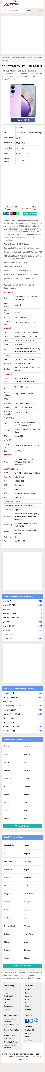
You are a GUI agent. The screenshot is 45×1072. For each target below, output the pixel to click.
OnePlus (7, 778)
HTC (6, 786)
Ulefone (7, 819)
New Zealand (9, 926)
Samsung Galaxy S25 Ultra (10, 1046)
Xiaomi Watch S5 (10, 710)
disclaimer (29, 1040)
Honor (26, 794)
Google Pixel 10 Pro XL (11, 1031)
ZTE (25, 811)
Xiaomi (7, 770)
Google (27, 786)
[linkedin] (36, 1022)
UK (5, 886)
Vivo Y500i (7, 630)
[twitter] (31, 1022)
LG (26, 1003)
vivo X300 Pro (9, 1039)
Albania (27, 926)
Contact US (29, 1030)
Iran (25, 918)
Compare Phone (30, 214)
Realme (27, 754)
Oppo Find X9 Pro (10, 1042)
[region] (23, 34)
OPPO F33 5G (9, 722)
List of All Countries (22, 965)
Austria (7, 918)
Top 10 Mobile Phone (11, 1015)
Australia (27, 878)
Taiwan (27, 950)
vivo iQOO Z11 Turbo (12, 618)
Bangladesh (9, 845)
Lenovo (7, 802)
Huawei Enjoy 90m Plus (13, 714)
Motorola (7, 794)
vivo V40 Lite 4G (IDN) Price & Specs (22, 65)
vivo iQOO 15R (9, 626)
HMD (26, 819)
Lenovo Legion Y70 (11, 697)
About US (28, 1027)
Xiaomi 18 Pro (9, 731)
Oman (26, 846)
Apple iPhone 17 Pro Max (11, 1026)
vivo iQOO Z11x (9, 613)
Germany (27, 910)
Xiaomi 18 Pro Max (11, 727)
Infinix (26, 778)
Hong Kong (28, 934)
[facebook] (27, 1022)
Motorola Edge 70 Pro (12, 706)
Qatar (6, 910)
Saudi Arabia (29, 894)
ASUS (26, 802)
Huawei (27, 770)
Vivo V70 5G (8, 639)
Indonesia (8, 870)
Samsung (28, 746)
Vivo (25, 762)
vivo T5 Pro (8, 601)
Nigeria (27, 854)
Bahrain (7, 934)
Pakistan (27, 862)
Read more (36, 978)
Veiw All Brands (22, 826)
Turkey (7, 958)
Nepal (26, 870)
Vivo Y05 (6, 622)
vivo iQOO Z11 (9, 605)
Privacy (28, 1033)
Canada (7, 878)
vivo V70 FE (8, 609)
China (6, 942)
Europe (7, 902)
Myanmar (8, 862)
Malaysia (27, 902)
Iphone (7, 746)
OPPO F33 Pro (9, 718)
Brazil (26, 942)
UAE (6, 854)
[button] (4, 213)
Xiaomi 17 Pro (9, 1035)
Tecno (6, 811)
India (26, 886)
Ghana (26, 958)
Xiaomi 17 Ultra (9, 693)
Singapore (8, 894)
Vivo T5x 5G (8, 634)
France (7, 950)
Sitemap (28, 1037)
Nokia (6, 762)
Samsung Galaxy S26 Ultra (10, 1020)
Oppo (6, 754)
